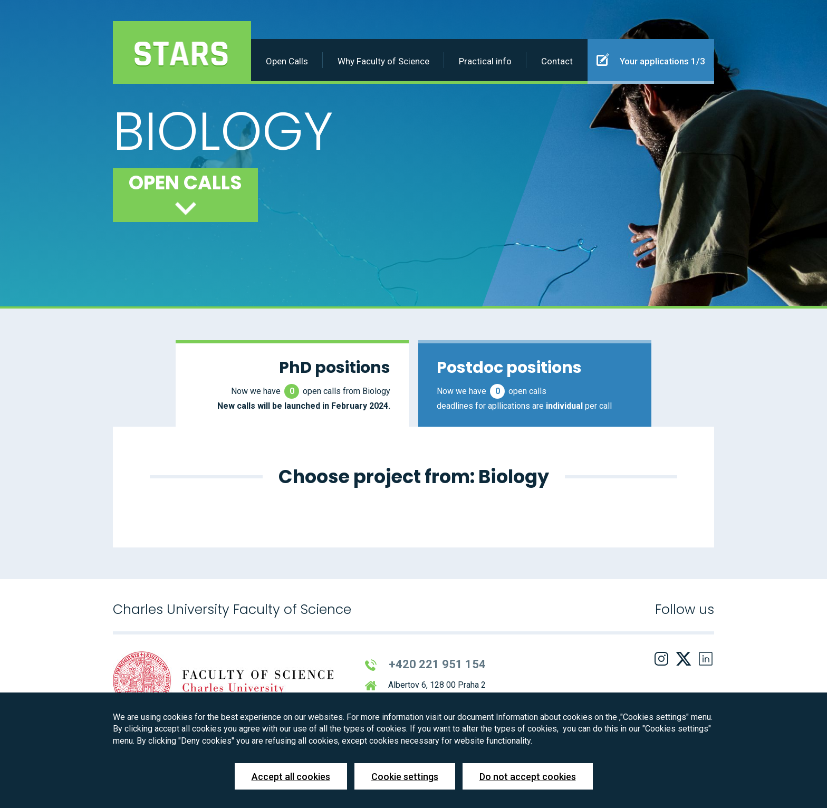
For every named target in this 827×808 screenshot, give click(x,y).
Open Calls (287, 61)
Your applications (651, 59)
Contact (557, 61)
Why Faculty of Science (383, 61)
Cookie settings (404, 776)
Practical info (485, 61)
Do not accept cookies (527, 776)
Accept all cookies (291, 776)
